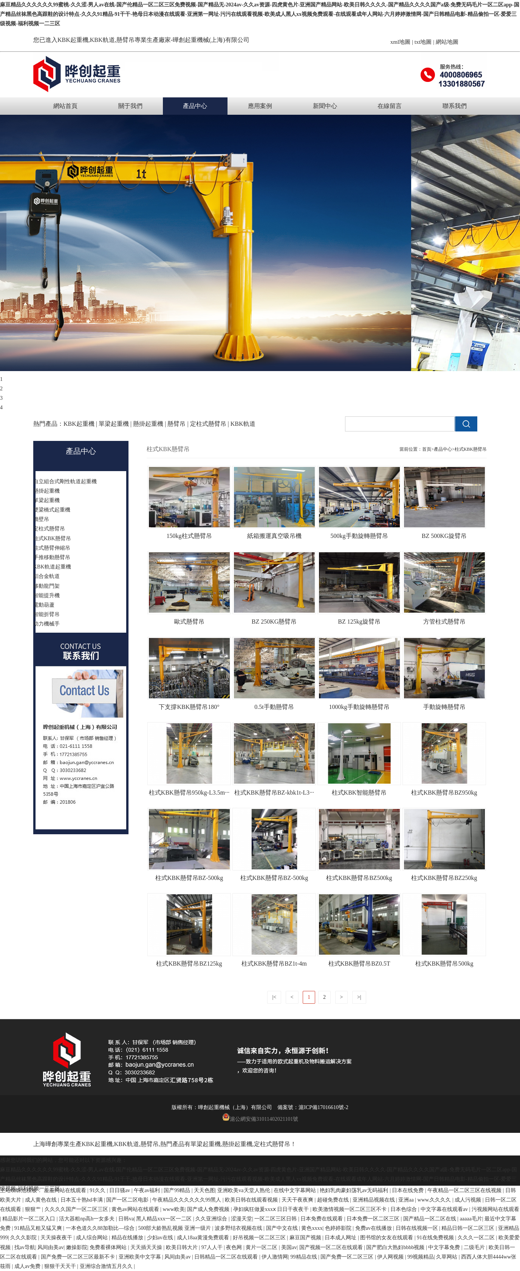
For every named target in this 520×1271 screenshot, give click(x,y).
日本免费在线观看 (322, 1219)
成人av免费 (28, 1266)
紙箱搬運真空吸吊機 (274, 536)
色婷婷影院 (339, 1228)
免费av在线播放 (374, 1228)
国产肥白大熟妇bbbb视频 (396, 1247)
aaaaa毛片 (471, 1219)
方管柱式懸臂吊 (444, 621)
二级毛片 (475, 1247)
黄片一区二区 (262, 1247)
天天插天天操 (147, 1247)
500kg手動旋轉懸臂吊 (359, 536)
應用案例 (260, 106)
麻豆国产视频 (306, 1237)
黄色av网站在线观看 (135, 1209)
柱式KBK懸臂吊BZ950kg (444, 792)
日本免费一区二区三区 (374, 1219)
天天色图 (204, 1190)
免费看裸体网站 (109, 1247)
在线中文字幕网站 (295, 1190)
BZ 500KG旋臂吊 (444, 536)
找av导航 (24, 1247)
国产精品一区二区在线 (430, 1219)
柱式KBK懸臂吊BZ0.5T (359, 963)
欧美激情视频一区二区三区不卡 (350, 1209)
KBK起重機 (72, 40)
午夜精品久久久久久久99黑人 (187, 1200)
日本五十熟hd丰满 (82, 1200)
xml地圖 (400, 42)
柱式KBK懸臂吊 (471, 449)
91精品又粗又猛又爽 (38, 1228)
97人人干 (212, 1247)
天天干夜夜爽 (298, 1200)
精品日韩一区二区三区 (468, 1228)
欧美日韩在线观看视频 (252, 1200)
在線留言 (390, 106)
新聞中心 (325, 106)
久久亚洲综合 (212, 1219)
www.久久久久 (435, 1200)
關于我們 (130, 106)
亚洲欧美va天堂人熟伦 (244, 1190)
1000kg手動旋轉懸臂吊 (359, 707)
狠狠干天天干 (60, 1266)
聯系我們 (455, 106)
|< (274, 997)
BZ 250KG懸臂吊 (274, 621)
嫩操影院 (76, 1247)
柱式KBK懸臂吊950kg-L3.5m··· (189, 792)
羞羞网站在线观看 (66, 1190)
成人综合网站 (92, 1237)
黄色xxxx (311, 1228)
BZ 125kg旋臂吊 (359, 621)
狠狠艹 (33, 1209)
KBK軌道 (126, 1144)
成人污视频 (469, 1200)
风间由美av (50, 1247)
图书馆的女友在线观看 (387, 1237)
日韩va (126, 1219)
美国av (289, 1247)
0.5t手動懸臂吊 (274, 707)
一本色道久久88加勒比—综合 (101, 1228)
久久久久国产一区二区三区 (77, 1209)
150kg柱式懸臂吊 (189, 536)
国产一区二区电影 (128, 1200)
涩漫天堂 (241, 1219)
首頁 (426, 449)
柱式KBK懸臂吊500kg (444, 963)
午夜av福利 (147, 1190)
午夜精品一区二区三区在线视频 (465, 1190)
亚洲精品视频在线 (374, 1200)
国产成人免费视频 (209, 1209)
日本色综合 (404, 1209)
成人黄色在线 (41, 1200)
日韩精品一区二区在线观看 (226, 1257)
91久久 (98, 1190)
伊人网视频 (391, 1257)
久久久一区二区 (477, 1237)
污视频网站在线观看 (495, 1209)
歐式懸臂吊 (189, 621)
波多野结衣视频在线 (239, 1228)
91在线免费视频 (436, 1237)
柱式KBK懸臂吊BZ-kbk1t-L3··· (274, 792)
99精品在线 (305, 1257)
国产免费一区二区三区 (347, 1257)
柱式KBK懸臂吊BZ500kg (359, 878)
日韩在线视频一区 (418, 1228)
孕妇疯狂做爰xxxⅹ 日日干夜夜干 (271, 1209)
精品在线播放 (128, 1237)
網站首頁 (65, 106)
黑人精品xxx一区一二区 (164, 1219)
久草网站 (447, 1257)
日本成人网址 (341, 1237)
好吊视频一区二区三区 (260, 1237)
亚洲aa (406, 1200)
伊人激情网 (275, 1257)
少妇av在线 (161, 1237)
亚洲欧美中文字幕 (140, 1257)
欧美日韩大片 (182, 1247)
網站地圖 (447, 42)
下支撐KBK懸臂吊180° (189, 707)
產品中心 (195, 106)
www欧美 (173, 1209)
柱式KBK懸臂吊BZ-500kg (189, 878)
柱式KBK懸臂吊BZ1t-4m (273, 963)
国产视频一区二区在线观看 (331, 1247)
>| (359, 997)
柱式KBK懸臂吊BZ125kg (189, 963)
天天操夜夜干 (57, 1237)
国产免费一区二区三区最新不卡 (78, 1257)
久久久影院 (24, 1237)
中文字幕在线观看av (445, 1209)
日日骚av (120, 1190)
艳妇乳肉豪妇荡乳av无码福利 (355, 1190)
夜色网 (234, 1247)
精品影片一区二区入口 (29, 1219)
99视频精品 (420, 1257)
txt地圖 (423, 42)
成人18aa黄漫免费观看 (204, 1237)
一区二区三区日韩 (276, 1219)
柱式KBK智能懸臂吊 (359, 792)
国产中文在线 (282, 1228)
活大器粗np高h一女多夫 (87, 1219)
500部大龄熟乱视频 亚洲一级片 (175, 1228)
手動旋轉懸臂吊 (444, 707)
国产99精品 (178, 1190)
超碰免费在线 (333, 1200)
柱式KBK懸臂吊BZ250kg (444, 878)
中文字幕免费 (444, 1247)
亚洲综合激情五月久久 (107, 1266)
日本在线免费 (408, 1190)
